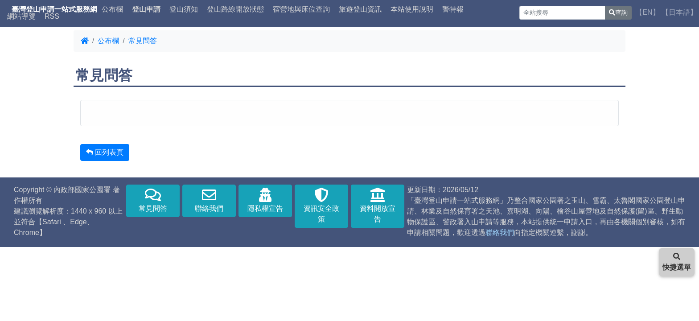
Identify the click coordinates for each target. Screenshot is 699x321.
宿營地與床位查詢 (301, 9)
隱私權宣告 (265, 200)
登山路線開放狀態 (235, 9)
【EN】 (647, 12)
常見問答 (142, 41)
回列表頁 (104, 152)
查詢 (618, 12)
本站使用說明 (412, 9)
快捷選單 (676, 262)
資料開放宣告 (378, 205)
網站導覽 (21, 16)
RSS (52, 16)
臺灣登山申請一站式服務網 (54, 9)
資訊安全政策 (321, 205)
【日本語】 (679, 12)
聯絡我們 (209, 200)
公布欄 (112, 9)
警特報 (453, 9)
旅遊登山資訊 (360, 9)
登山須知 (183, 9)
